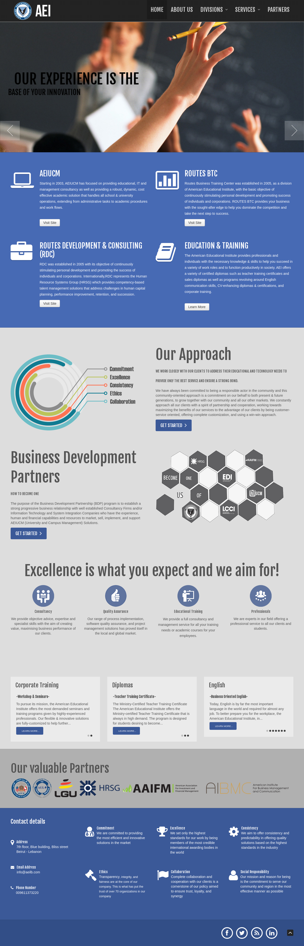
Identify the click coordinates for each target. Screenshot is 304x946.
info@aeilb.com (28, 872)
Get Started (171, 425)
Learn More (197, 307)
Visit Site (49, 223)
